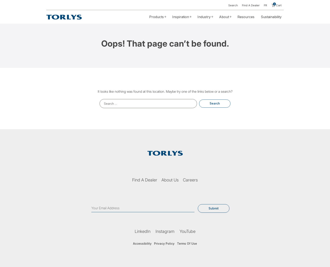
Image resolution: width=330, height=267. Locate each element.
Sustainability (271, 17)
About (224, 17)
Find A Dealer (251, 5)
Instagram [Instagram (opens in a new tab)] (165, 231)
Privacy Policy (164, 243)
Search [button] (233, 5)
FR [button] (265, 5)
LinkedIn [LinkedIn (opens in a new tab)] (142, 231)
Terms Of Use (187, 243)
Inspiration (180, 17)
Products (156, 17)
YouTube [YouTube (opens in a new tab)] (188, 231)
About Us (170, 179)
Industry (204, 17)
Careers (190, 179)
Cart (276, 5)
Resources (245, 17)
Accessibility (142, 243)
